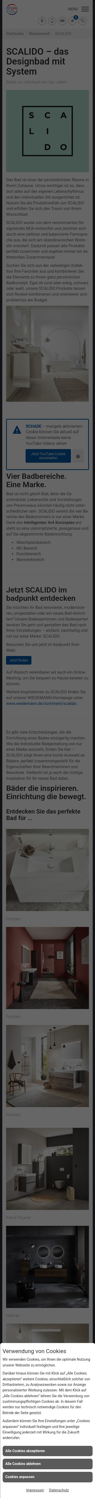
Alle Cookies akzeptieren (25, 1451)
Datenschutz (59, 1490)
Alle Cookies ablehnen (23, 1464)
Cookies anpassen (19, 1477)
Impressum (35, 1490)
